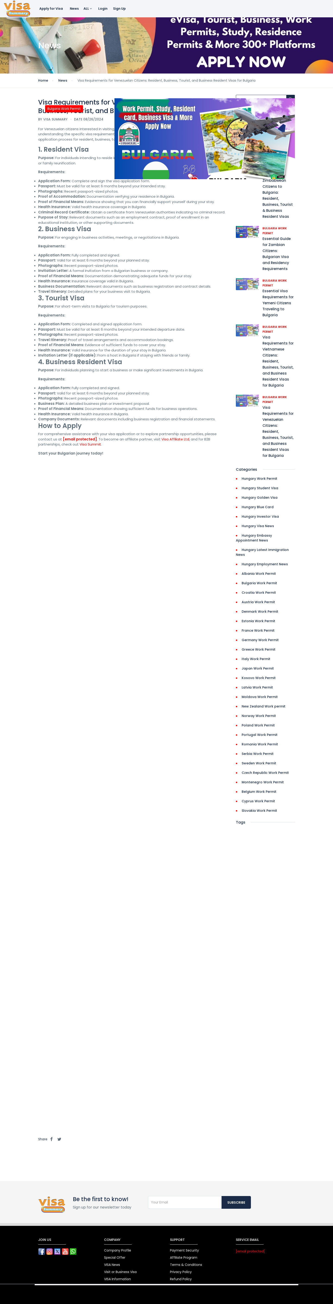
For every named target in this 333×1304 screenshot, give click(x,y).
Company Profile (117, 1250)
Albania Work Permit (259, 573)
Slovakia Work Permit (259, 810)
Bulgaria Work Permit (259, 583)
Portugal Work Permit (260, 734)
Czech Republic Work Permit (265, 772)
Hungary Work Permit (259, 478)
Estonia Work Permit (258, 621)
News (74, 8)
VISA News (112, 1264)
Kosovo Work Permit (259, 678)
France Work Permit (258, 630)
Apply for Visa (51, 8)
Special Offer (114, 1257)
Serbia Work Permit (258, 753)
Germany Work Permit (260, 640)
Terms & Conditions (186, 1264)
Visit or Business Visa (120, 1272)
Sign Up (119, 8)
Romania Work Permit (260, 744)
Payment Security (184, 1250)
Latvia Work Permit (257, 687)
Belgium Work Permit (259, 791)
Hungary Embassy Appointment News (254, 538)
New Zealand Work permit (263, 706)
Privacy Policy (181, 1272)
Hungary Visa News (258, 526)
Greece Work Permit (258, 649)
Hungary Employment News (265, 564)
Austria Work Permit (258, 602)
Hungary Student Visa (260, 488)
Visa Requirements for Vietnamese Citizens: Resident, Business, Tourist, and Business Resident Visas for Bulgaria (278, 361)
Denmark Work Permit (260, 611)
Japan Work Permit (258, 668)
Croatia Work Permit (259, 592)
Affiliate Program (183, 1257)
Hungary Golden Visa (260, 497)
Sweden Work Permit (259, 763)
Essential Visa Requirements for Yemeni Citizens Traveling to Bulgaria (278, 303)
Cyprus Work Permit (258, 801)
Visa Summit (90, 444)
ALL (87, 8)
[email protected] (80, 439)
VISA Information (117, 1279)
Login (103, 8)
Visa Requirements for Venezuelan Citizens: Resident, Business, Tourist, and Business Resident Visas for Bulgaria (278, 431)
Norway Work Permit (259, 716)
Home (43, 80)
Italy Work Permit (256, 659)
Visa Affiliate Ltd (175, 439)
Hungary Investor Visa (260, 516)
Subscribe (236, 1202)
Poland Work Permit (258, 725)
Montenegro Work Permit (263, 782)
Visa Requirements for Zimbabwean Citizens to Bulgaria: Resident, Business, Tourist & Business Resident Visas (278, 192)
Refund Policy (181, 1279)
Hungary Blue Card (258, 507)
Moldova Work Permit (260, 697)
